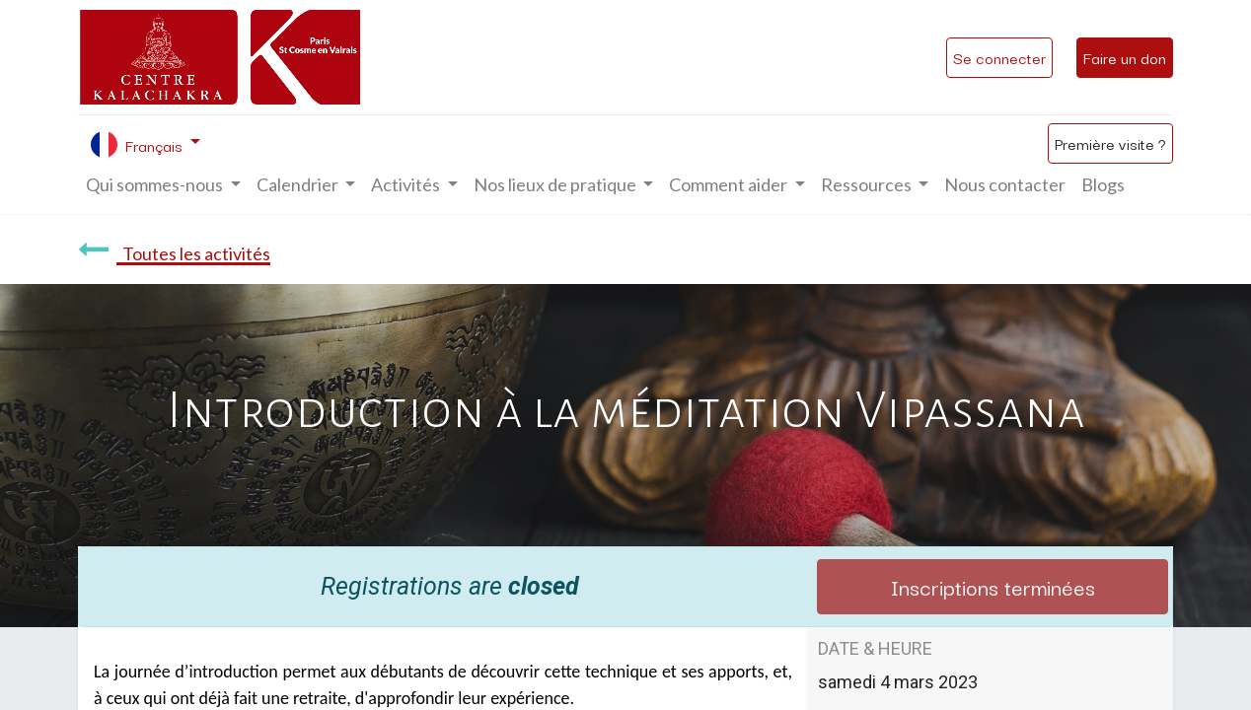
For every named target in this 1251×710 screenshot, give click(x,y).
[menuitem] (1004, 185)
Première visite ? (1110, 143)
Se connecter (999, 57)
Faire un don (1124, 57)
